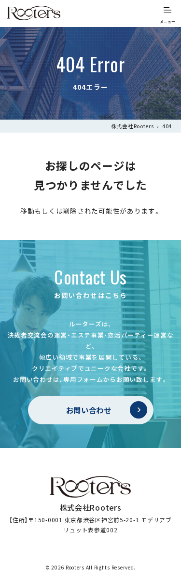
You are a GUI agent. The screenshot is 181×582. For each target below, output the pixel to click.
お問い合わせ (88, 410)
